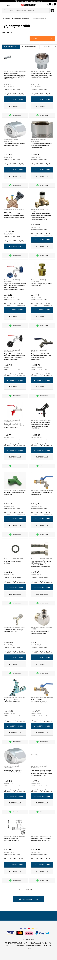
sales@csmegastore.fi (34, 946)
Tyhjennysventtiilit (11, 46)
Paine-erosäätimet (29, 46)
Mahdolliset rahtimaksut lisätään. (12, 89)
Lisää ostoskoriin (15, 99)
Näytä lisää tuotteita (28, 899)
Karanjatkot (46, 46)
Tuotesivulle (15, 106)
